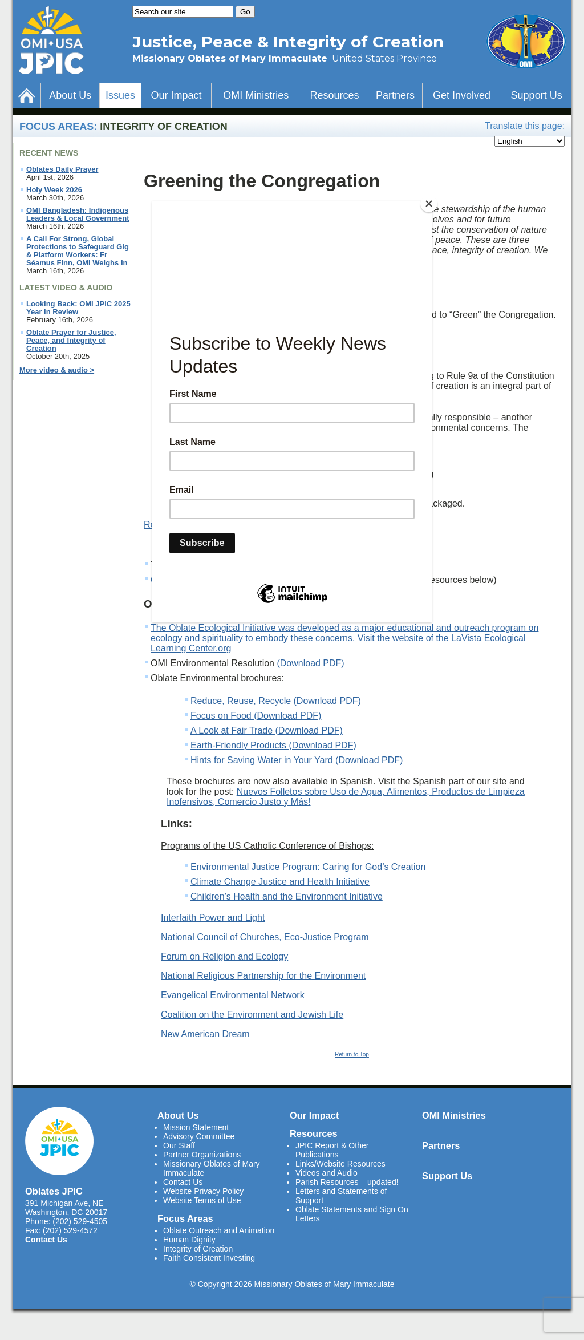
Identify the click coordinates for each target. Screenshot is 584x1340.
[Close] (428, 203)
